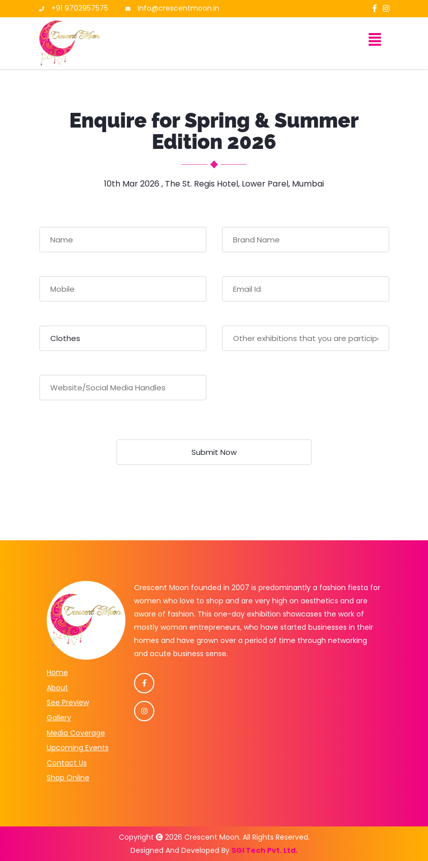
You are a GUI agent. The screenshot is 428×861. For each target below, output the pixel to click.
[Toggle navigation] (375, 43)
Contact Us (67, 763)
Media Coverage (76, 733)
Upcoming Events (78, 748)
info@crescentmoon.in (178, 8)
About (57, 688)
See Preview (68, 702)
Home (57, 672)
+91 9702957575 (79, 8)
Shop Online (68, 778)
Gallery (59, 718)
